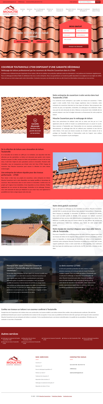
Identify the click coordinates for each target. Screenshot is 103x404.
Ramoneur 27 (29, 10)
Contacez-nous (42, 41)
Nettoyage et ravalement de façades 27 (83, 10)
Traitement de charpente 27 (59, 10)
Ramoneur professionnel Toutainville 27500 (31, 342)
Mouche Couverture (45, 396)
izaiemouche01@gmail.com (9, 2)
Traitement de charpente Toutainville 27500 (52, 339)
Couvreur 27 (22, 10)
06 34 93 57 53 (38, 2)
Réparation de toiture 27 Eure (96, 10)
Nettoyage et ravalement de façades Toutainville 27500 (11, 339)
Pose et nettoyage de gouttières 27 (39, 10)
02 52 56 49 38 (29, 2)
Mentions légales (57, 396)
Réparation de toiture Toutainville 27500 (11, 342)
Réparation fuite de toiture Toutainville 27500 (29, 339)
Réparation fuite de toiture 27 (71, 10)
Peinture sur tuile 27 (50, 10)
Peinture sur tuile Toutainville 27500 (72, 338)
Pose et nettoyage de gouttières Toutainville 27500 (91, 339)
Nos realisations (22, 41)
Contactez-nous (67, 396)
